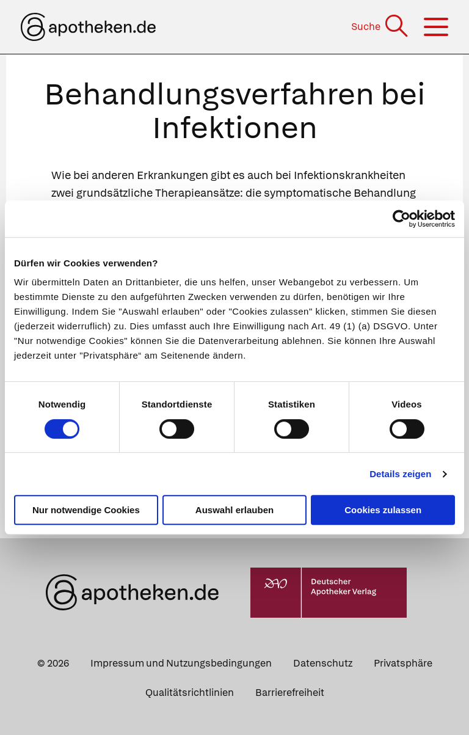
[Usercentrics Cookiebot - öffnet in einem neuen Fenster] (401, 219)
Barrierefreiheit (289, 692)
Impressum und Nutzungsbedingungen (181, 663)
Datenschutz (322, 663)
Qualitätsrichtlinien (189, 692)
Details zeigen (400, 474)
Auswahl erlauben (234, 510)
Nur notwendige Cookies (86, 510)
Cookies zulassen (382, 510)
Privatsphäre (403, 663)
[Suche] (380, 26)
